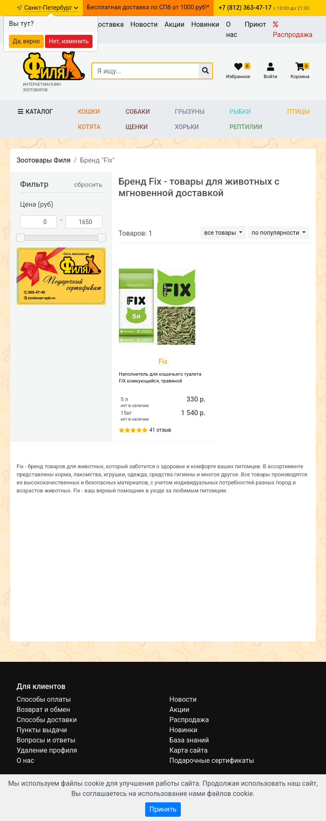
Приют (255, 24)
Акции (174, 24)
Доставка (108, 24)
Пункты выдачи (42, 730)
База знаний (189, 740)
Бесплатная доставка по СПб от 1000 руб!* (148, 7)
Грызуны (190, 111)
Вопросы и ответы (46, 740)
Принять (163, 809)
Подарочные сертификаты (211, 760)
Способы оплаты (44, 699)
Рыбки (240, 111)
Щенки (137, 127)
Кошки (89, 111)
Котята (89, 127)
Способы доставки (47, 720)
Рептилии (246, 127)
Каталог (35, 111)
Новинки (205, 24)
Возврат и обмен (43, 710)
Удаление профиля (47, 750)
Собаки (138, 111)
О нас (231, 29)
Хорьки (187, 127)
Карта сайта (188, 750)
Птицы (298, 111)
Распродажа (292, 30)
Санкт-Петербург (51, 7)
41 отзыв (160, 430)
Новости (143, 24)
